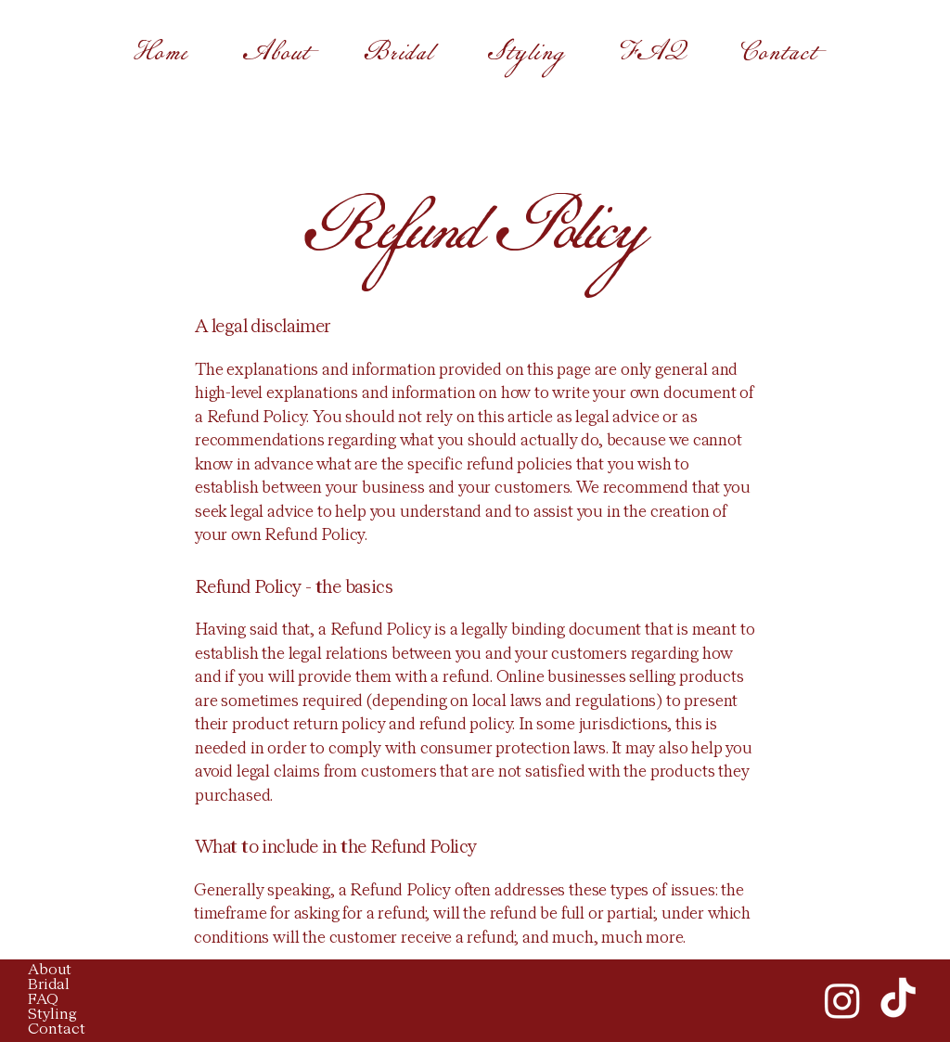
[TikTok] (898, 1000)
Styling (52, 1015)
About (49, 970)
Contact (56, 1030)
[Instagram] (842, 1000)
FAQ (43, 1000)
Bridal (49, 985)
